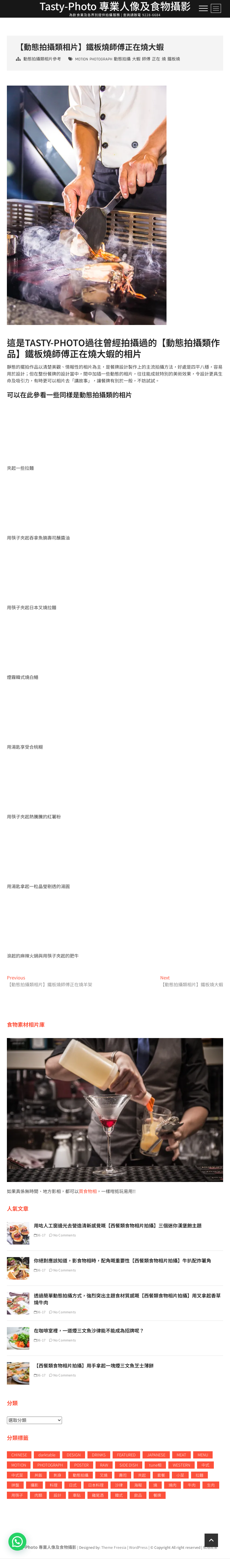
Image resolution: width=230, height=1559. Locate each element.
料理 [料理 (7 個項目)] (54, 1486)
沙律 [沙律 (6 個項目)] (119, 1486)
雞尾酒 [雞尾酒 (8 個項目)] (98, 1496)
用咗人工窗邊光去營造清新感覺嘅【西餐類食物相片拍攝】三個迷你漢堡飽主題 (118, 1226)
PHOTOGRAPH (101, 60)
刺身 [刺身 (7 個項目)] (57, 1476)
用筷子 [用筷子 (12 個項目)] (17, 1496)
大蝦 (136, 60)
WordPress (138, 1548)
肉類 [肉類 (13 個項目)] (38, 1496)
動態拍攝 (122, 60)
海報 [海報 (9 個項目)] (138, 1486)
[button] (17, 1542)
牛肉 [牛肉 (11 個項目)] (192, 1486)
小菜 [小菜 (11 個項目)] (180, 1476)
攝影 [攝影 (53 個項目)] (34, 1486)
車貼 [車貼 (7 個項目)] (77, 1496)
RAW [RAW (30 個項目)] (104, 1465)
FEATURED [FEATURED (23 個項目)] (126, 1455)
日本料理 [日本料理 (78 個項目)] (96, 1486)
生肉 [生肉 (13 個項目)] (211, 1486)
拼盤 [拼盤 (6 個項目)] (15, 1486)
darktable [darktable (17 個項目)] (46, 1455)
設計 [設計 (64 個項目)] (57, 1496)
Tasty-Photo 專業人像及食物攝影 (44, 1548)
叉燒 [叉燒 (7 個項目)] (104, 1476)
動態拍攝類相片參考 (42, 60)
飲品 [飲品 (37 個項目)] (138, 1496)
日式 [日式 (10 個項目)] (73, 1486)
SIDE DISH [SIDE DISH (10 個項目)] (128, 1465)
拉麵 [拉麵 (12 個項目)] (199, 1476)
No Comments (62, 1235)
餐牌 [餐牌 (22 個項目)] (157, 1496)
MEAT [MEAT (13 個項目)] (181, 1455)
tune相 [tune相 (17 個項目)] (155, 1465)
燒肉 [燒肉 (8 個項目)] (172, 1486)
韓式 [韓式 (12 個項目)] (119, 1496)
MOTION (81, 60)
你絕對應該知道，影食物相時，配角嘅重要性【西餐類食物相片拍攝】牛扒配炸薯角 (122, 1261)
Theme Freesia (113, 1548)
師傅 (146, 60)
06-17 (40, 1235)
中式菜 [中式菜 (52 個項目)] (17, 1476)
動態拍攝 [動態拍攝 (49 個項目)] (80, 1476)
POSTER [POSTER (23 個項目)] (81, 1465)
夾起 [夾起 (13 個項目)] (142, 1476)
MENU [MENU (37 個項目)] (203, 1455)
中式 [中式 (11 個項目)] (205, 1465)
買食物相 (88, 1192)
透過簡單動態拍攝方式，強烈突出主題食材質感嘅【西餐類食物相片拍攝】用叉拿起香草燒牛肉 (127, 1300)
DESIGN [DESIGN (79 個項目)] (74, 1455)
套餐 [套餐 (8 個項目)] (161, 1476)
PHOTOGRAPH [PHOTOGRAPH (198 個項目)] (50, 1465)
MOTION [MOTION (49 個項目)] (18, 1465)
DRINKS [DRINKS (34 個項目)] (99, 1455)
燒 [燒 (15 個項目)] (155, 1486)
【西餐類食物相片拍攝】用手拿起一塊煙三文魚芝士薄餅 (94, 1366)
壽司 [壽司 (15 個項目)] (123, 1476)
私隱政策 (210, 1548)
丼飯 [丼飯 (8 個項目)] (38, 1476)
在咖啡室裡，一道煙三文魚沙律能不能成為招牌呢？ (89, 1331)
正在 (156, 60)
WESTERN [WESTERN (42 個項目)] (181, 1465)
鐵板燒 (173, 60)
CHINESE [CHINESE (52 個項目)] (19, 1455)
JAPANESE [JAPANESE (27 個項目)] (156, 1455)
